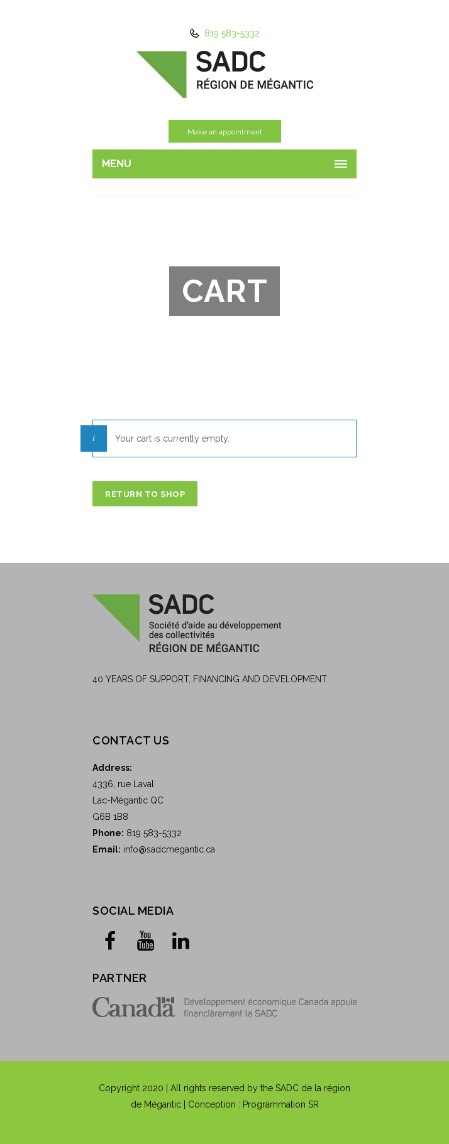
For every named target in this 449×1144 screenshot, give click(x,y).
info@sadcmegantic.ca (169, 849)
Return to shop (145, 494)
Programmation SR (281, 1104)
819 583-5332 (231, 33)
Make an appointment (224, 132)
